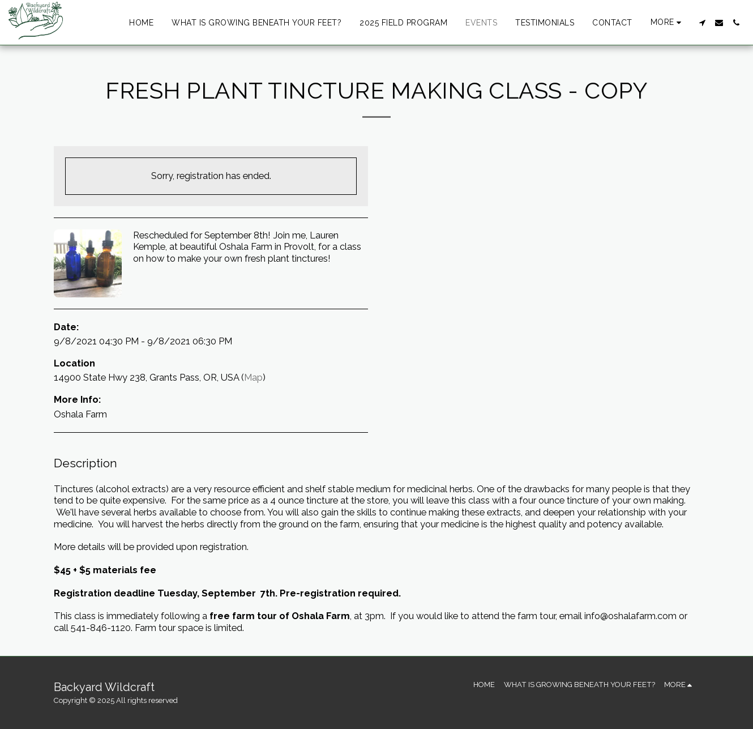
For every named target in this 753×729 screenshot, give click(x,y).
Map (253, 377)
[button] (702, 23)
